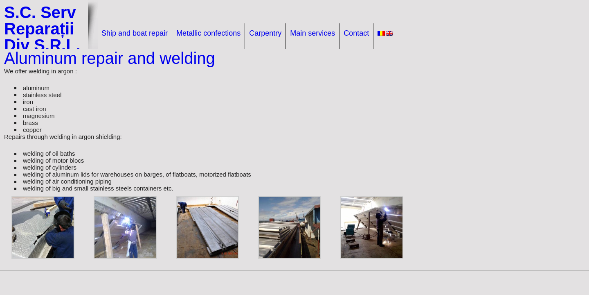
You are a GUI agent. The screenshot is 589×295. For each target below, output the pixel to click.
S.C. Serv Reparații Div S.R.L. (42, 28)
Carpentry (265, 33)
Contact (356, 33)
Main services (312, 33)
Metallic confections (208, 33)
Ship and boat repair (134, 33)
